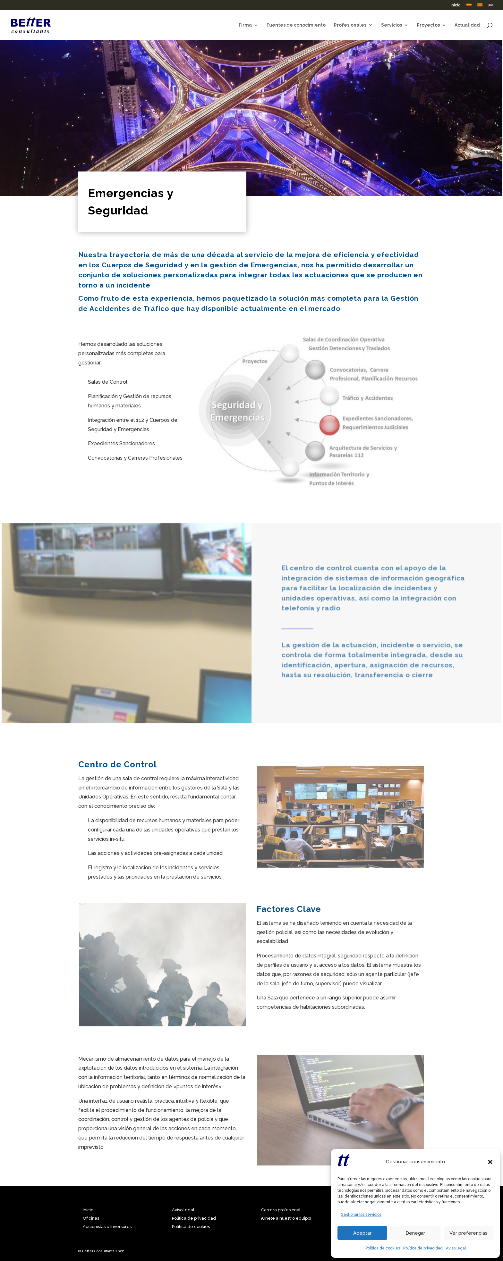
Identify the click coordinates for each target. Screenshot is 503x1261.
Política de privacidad (423, 1248)
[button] (490, 1162)
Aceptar (362, 1233)
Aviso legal (456, 1248)
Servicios (391, 25)
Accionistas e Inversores (107, 1226)
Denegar (415, 1233)
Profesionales (350, 25)
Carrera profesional (281, 1209)
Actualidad (467, 25)
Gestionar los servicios (361, 1214)
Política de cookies (382, 1248)
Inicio (456, 5)
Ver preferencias (468, 1233)
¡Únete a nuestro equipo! (286, 1218)
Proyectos (428, 25)
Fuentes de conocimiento (296, 25)
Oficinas (91, 1218)
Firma (245, 25)
